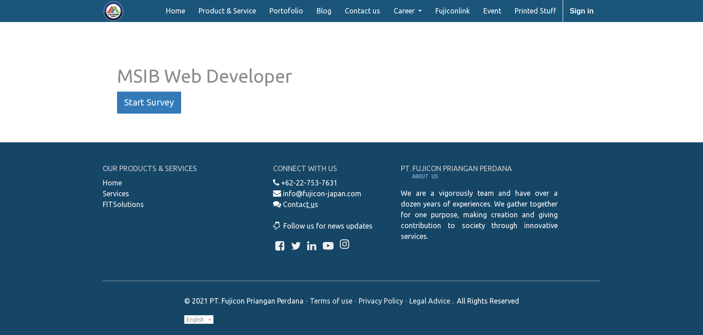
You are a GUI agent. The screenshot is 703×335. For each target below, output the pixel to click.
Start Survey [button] (149, 102)
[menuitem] (175, 11)
